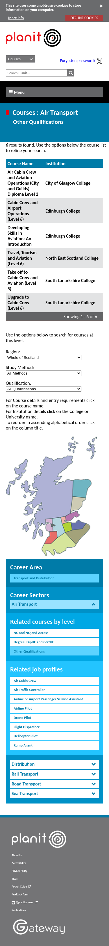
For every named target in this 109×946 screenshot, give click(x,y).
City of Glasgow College (67, 183)
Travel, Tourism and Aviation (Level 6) (22, 258)
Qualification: (18, 383)
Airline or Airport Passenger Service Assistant (48, 699)
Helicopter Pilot (25, 736)
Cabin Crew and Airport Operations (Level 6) (23, 211)
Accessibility (19, 863)
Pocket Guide (21, 886)
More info (16, 18)
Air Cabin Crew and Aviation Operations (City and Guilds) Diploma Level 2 (23, 183)
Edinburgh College (62, 211)
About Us (17, 855)
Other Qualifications (29, 651)
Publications (19, 910)
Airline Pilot (23, 708)
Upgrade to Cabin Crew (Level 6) (18, 302)
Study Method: (20, 367)
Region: (13, 351)
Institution (55, 163)
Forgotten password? (78, 60)
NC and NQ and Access (31, 632)
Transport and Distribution (34, 578)
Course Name (20, 163)
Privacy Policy (19, 871)
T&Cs (14, 879)
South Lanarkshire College (70, 280)
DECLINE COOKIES (84, 18)
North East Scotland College (72, 258)
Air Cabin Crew (25, 680)
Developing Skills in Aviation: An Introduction (20, 236)
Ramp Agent (23, 745)
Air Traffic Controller (29, 689)
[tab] (54, 604)
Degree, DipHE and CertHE (34, 642)
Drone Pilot (22, 717)
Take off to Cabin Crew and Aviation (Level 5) (23, 280)
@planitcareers (25, 902)
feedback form (20, 894)
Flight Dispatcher (27, 727)
